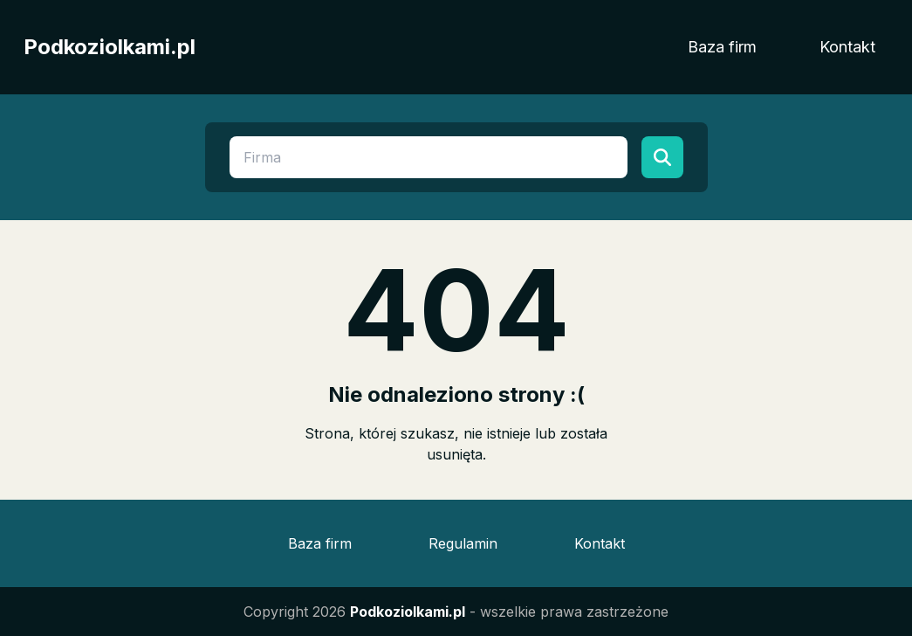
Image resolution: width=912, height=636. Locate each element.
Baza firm (722, 47)
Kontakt (847, 47)
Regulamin (463, 543)
